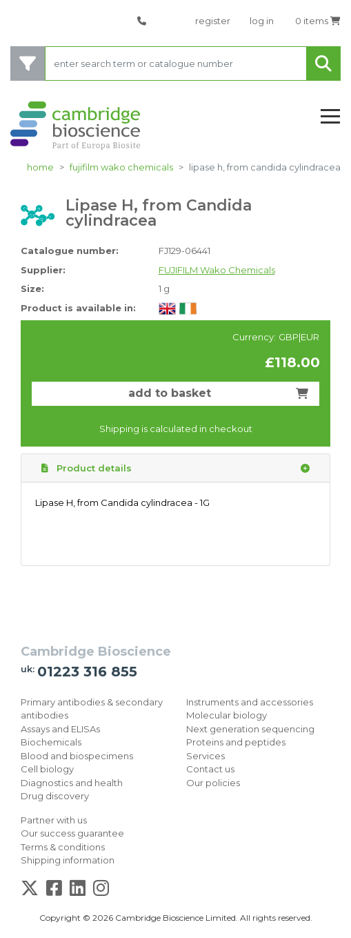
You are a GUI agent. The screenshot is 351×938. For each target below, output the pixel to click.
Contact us (210, 768)
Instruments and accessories (249, 701)
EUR (310, 336)
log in (262, 20)
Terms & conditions (63, 846)
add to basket (218, 393)
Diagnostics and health (72, 782)
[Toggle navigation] (330, 117)
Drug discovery (55, 795)
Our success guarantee (72, 833)
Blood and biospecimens (77, 755)
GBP (289, 336)
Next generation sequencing (250, 728)
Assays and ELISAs (60, 728)
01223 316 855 (87, 671)
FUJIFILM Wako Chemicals (121, 167)
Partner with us (54, 819)
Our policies (213, 782)
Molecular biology (226, 715)
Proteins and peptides (235, 742)
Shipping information (67, 860)
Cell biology (47, 768)
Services (205, 755)
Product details (175, 469)
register (212, 20)
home (40, 167)
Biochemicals (51, 742)
